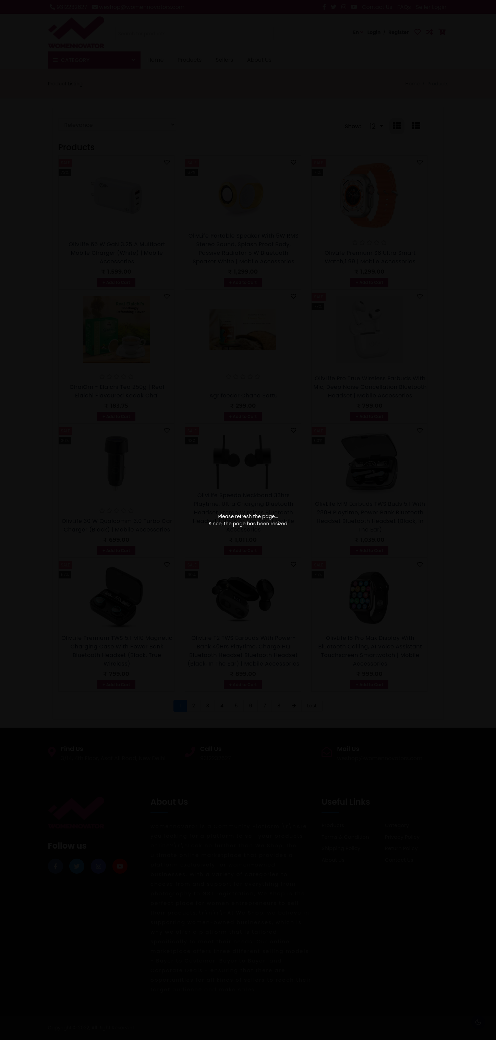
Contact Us (377, 7)
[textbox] (194, 33)
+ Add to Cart (116, 282)
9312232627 (68, 7)
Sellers (224, 60)
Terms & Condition (345, 836)
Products (190, 60)
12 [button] (373, 126)
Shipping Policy (341, 848)
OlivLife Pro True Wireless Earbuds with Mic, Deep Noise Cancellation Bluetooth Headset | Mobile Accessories (370, 386)
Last (312, 705)
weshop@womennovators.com (138, 7)
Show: (353, 126)
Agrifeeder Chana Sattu (243, 395)
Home (155, 60)
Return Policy (401, 848)
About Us (259, 60)
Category (397, 825)
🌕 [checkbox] (478, 1022)
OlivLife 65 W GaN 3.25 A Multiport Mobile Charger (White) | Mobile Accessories (117, 252)
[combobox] (194, 35)
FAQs (404, 7)
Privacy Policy (402, 836)
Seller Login (431, 7)
